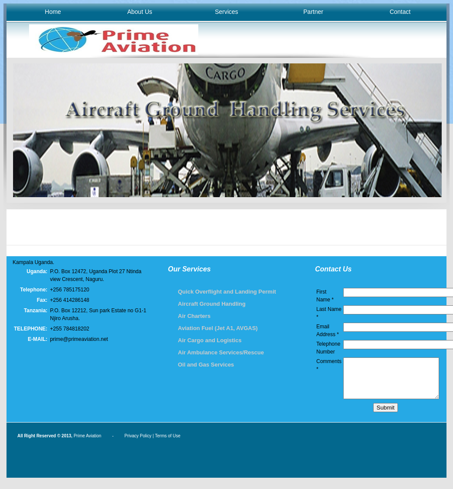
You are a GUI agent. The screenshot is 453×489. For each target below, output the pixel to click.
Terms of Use (168, 443)
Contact (400, 11)
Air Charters (194, 316)
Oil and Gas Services (206, 364)
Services (226, 11)
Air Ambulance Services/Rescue (221, 352)
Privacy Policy (138, 443)
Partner (313, 11)
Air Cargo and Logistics (210, 340)
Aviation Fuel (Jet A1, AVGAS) (218, 328)
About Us (139, 11)
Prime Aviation (88, 443)
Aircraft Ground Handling (212, 304)
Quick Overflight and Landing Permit (227, 291)
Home (53, 11)
